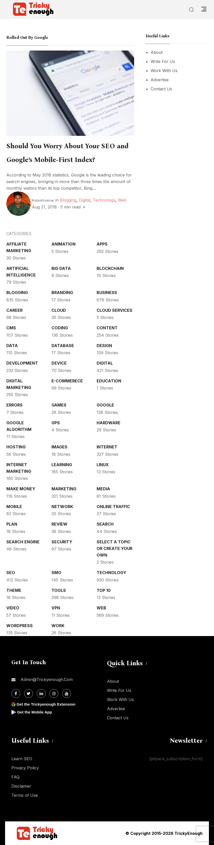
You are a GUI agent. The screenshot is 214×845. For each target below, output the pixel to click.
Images (59, 446)
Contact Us (161, 88)
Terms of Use (24, 795)
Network (62, 506)
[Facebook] (15, 693)
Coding (59, 327)
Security (61, 541)
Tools (58, 590)
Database (62, 345)
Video (12, 607)
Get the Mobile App (35, 712)
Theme (13, 590)
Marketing (63, 488)
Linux (103, 464)
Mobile (14, 506)
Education (109, 380)
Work (57, 625)
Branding (62, 292)
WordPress (19, 625)
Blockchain (110, 268)
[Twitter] (28, 693)
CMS (11, 327)
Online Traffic (113, 506)
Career (14, 310)
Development (22, 363)
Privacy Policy (25, 767)
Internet (107, 446)
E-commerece (67, 380)
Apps (102, 244)
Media (103, 488)
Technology (104, 200)
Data (12, 345)
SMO (56, 572)
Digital (84, 200)
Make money (20, 488)
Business (107, 292)
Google (105, 405)
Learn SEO (21, 758)
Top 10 (104, 590)
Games (58, 405)
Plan (11, 524)
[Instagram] (53, 693)
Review (59, 524)
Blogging (68, 200)
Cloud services (114, 310)
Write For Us (163, 61)
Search (105, 524)
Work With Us (164, 70)
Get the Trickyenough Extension (47, 704)
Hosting (16, 446)
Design (104, 345)
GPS (55, 422)
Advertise (160, 79)
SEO (10, 572)
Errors (14, 405)
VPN (55, 607)
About (157, 52)
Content (107, 327)
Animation (63, 244)
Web (122, 200)
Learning (61, 464)
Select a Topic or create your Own (114, 548)
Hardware (108, 422)
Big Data (61, 268)
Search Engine (23, 541)
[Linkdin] (41, 693)
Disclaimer (21, 786)
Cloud (58, 310)
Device (59, 363)
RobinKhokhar (43, 200)
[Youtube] (66, 693)
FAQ (15, 776)
